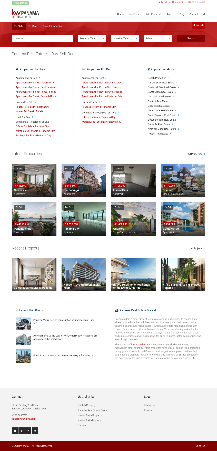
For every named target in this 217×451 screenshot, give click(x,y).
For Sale (18, 26)
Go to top (200, 446)
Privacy (148, 410)
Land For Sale (23, 117)
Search (191, 38)
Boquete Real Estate (159, 105)
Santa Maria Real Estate (161, 92)
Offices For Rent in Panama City (98, 117)
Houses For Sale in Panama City (32, 106)
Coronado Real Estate (159, 96)
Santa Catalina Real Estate (162, 115)
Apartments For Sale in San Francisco (36, 87)
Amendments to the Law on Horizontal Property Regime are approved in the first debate (65, 337)
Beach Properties (157, 78)
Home (120, 14)
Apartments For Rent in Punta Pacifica (102, 91)
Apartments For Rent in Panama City (101, 82)
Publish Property (87, 405)
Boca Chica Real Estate (160, 110)
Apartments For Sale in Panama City (35, 82)
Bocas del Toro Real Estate (162, 119)
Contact (193, 14)
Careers (82, 425)
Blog (182, 14)
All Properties (195, 154)
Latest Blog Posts (31, 310)
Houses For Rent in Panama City (99, 106)
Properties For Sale (32, 69)
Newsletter (178, 2)
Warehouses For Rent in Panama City (101, 121)
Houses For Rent (91, 102)
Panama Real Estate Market (138, 310)
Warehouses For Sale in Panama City (35, 131)
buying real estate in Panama (146, 344)
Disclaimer (149, 405)
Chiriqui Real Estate (158, 101)
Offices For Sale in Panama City (32, 126)
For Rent (32, 26)
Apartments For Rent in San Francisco (102, 87)
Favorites (164, 2)
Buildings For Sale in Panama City (33, 135)
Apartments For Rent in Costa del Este (102, 96)
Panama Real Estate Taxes (92, 410)
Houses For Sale (24, 102)
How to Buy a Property (90, 415)
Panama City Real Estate (161, 82)
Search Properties (52, 26)
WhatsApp (20, 3)
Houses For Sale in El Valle (29, 111)
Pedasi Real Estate (158, 133)
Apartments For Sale (26, 78)
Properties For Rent (99, 69)
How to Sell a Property (90, 420)
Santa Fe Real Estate (159, 124)
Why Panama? (154, 14)
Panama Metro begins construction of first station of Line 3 (63, 322)
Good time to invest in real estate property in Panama (61, 355)
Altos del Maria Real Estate (162, 129)
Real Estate (135, 14)
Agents (170, 14)
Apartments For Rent (93, 78)
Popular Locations (163, 69)
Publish (198, 25)
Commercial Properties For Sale (32, 121)
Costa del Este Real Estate (162, 87)
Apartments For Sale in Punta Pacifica (36, 91)
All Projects (196, 248)
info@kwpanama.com (24, 418)
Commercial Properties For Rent (99, 112)
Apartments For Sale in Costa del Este (36, 96)
